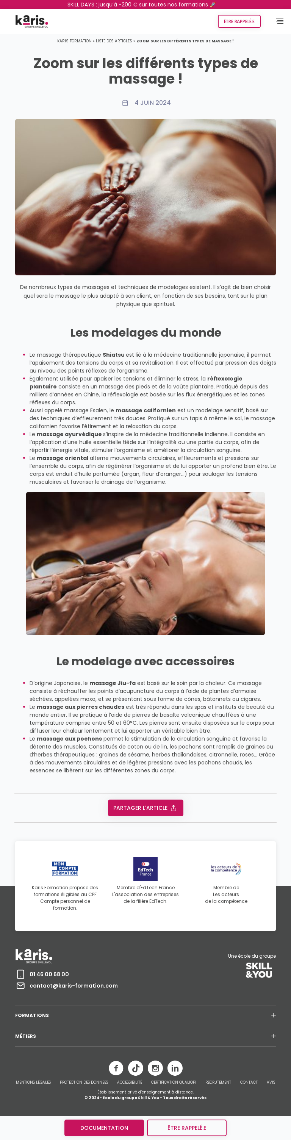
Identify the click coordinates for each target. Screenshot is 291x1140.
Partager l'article (145, 807)
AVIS (271, 1082)
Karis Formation (74, 41)
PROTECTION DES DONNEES (84, 1082)
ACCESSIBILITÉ (129, 1082)
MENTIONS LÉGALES (33, 1082)
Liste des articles (114, 41)
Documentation (104, 1128)
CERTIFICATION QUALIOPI (173, 1082)
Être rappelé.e (239, 21)
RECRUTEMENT (218, 1082)
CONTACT (249, 1082)
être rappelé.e (186, 1128)
